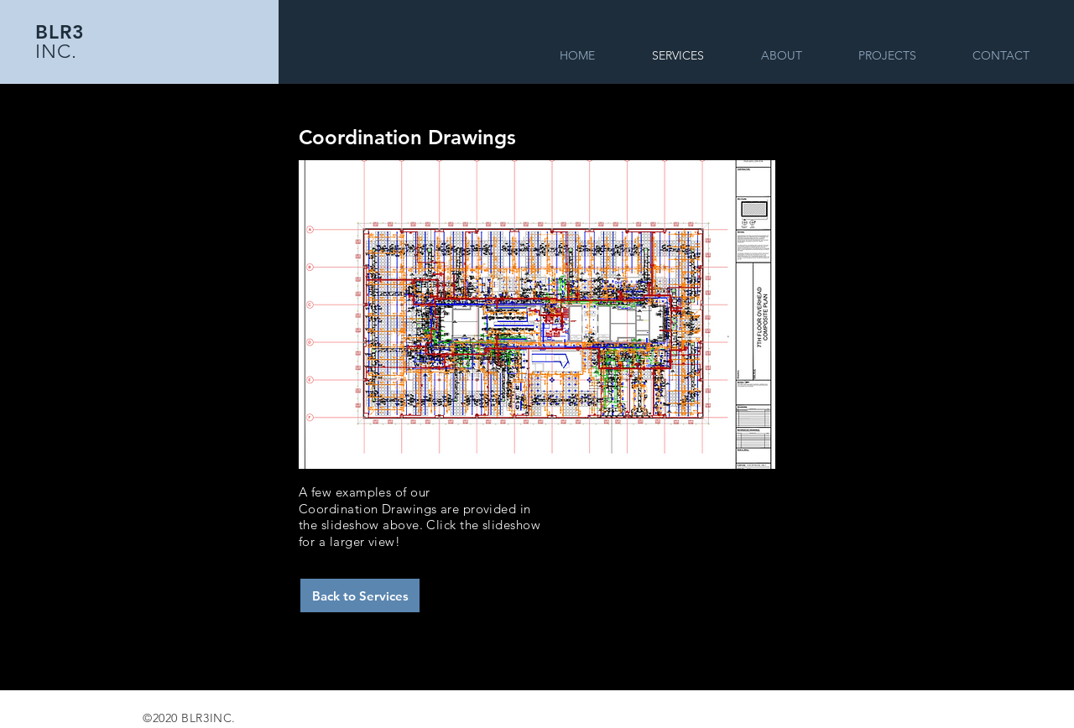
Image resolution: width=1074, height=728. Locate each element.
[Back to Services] (360, 595)
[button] (537, 314)
